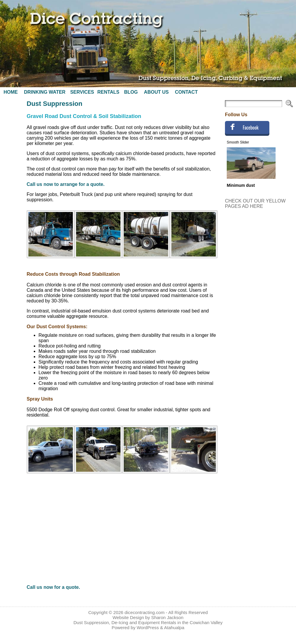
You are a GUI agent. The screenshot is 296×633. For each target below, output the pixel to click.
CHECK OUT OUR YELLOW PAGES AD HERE (255, 203)
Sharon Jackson (167, 617)
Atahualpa (174, 627)
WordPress (148, 627)
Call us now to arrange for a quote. (65, 184)
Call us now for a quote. (53, 587)
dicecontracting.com (145, 612)
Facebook (250, 127)
